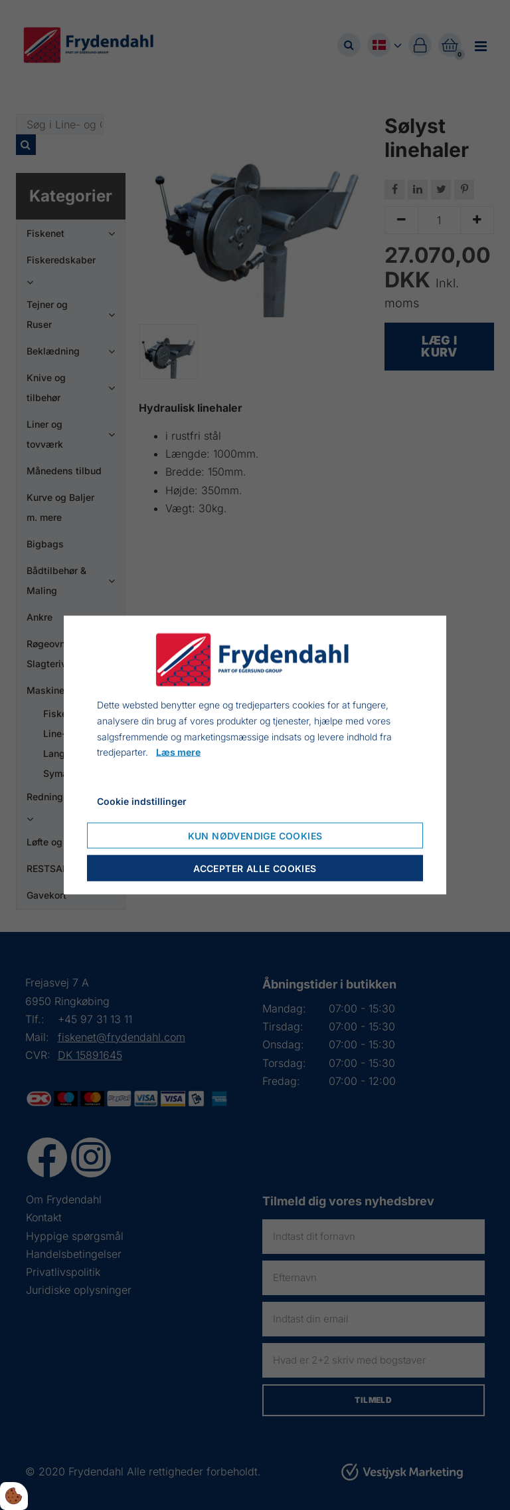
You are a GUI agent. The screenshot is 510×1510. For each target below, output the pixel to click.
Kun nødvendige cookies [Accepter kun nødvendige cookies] (255, 835)
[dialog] (255, 755)
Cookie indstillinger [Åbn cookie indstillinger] (142, 801)
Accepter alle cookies (254, 867)
